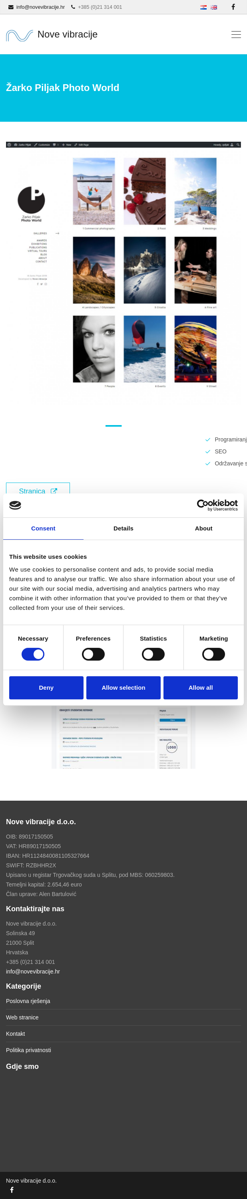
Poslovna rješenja (28, 1001)
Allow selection (123, 687)
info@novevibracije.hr (33, 971)
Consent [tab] (43, 528)
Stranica (38, 491)
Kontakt (15, 1034)
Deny (46, 687)
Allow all (201, 687)
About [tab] (204, 528)
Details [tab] (123, 528)
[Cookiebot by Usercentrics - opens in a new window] (203, 505)
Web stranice (22, 1017)
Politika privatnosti (28, 1050)
